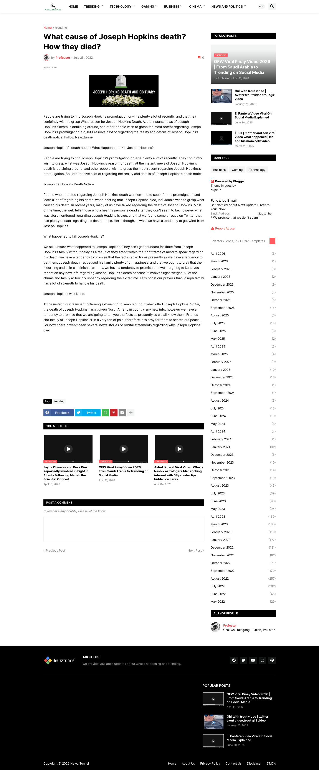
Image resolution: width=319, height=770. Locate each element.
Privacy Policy (210, 763)
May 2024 (243, 424)
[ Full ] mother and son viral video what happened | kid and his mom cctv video (255, 137)
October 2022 (243, 563)
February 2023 (243, 532)
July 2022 (243, 586)
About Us (188, 763)
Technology (120, 6)
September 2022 (243, 571)
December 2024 (243, 377)
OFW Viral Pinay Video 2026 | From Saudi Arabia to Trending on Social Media (124, 471)
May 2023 (243, 509)
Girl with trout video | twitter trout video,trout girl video (255, 95)
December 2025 (243, 284)
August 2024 (243, 400)
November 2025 (243, 292)
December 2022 (243, 547)
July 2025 (243, 323)
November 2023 (243, 462)
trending (61, 27)
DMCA (271, 763)
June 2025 (243, 331)
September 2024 (243, 393)
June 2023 (243, 501)
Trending (92, 6)
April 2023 (243, 516)
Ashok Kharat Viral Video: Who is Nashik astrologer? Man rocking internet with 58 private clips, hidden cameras (178, 473)
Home (73, 6)
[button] (261, 6)
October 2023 (243, 470)
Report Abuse (225, 228)
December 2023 (243, 454)
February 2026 (243, 269)
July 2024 (243, 408)
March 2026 (243, 261)
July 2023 (243, 493)
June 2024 (243, 416)
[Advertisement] (123, 363)
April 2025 (243, 346)
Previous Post (55, 550)
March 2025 (243, 354)
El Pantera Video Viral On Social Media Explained (253, 115)
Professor (230, 625)
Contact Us (233, 763)
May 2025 (243, 338)
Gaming (147, 6)
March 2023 (243, 524)
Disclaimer (254, 763)
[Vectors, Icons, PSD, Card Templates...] (240, 241)
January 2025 (243, 370)
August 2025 (243, 315)
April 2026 (243, 253)
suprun (216, 190)
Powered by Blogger (228, 181)
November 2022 (243, 555)
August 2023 (243, 485)
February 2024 (243, 439)
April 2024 (243, 431)
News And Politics (227, 6)
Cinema (195, 6)
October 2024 (243, 385)
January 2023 (243, 540)
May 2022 (243, 601)
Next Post (195, 550)
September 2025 (243, 308)
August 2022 (243, 578)
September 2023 (243, 478)
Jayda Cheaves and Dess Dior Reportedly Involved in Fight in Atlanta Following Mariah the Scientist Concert (65, 473)
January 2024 (243, 447)
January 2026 (243, 276)
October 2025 (243, 300)
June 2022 (243, 594)
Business (171, 6)
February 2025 (243, 362)
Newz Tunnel (79, 763)
